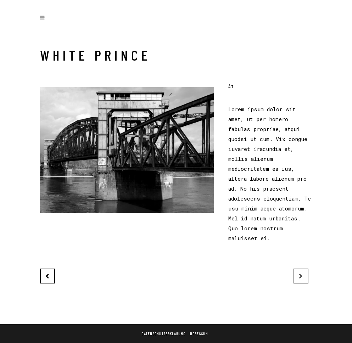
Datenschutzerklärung (163, 333)
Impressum (198, 333)
